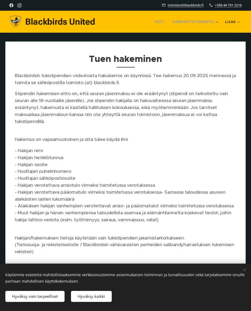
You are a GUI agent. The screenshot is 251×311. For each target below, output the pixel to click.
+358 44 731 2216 (228, 5)
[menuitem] (159, 21)
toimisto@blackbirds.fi (186, 5)
